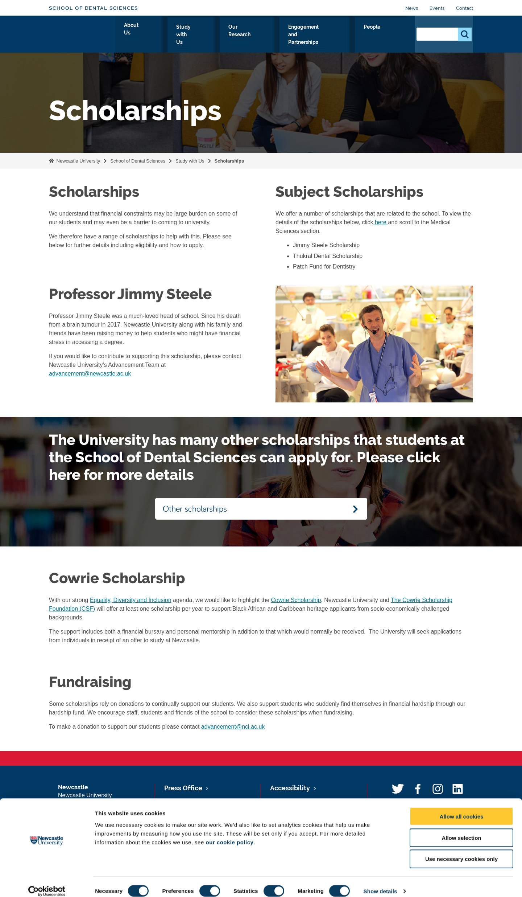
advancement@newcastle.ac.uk (90, 373)
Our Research (256, 35)
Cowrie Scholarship (296, 600)
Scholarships (229, 161)
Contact (464, 8)
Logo (82, 34)
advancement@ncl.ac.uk (233, 727)
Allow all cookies (462, 808)
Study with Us (206, 35)
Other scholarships (195, 508)
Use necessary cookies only (461, 851)
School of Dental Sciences (93, 8)
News (411, 8)
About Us (162, 35)
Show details (380, 883)
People (393, 35)
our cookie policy (229, 834)
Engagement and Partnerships (329, 35)
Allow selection (461, 829)
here (380, 222)
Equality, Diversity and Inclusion (130, 600)
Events (437, 8)
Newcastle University (77, 161)
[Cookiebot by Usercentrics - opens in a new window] (47, 882)
